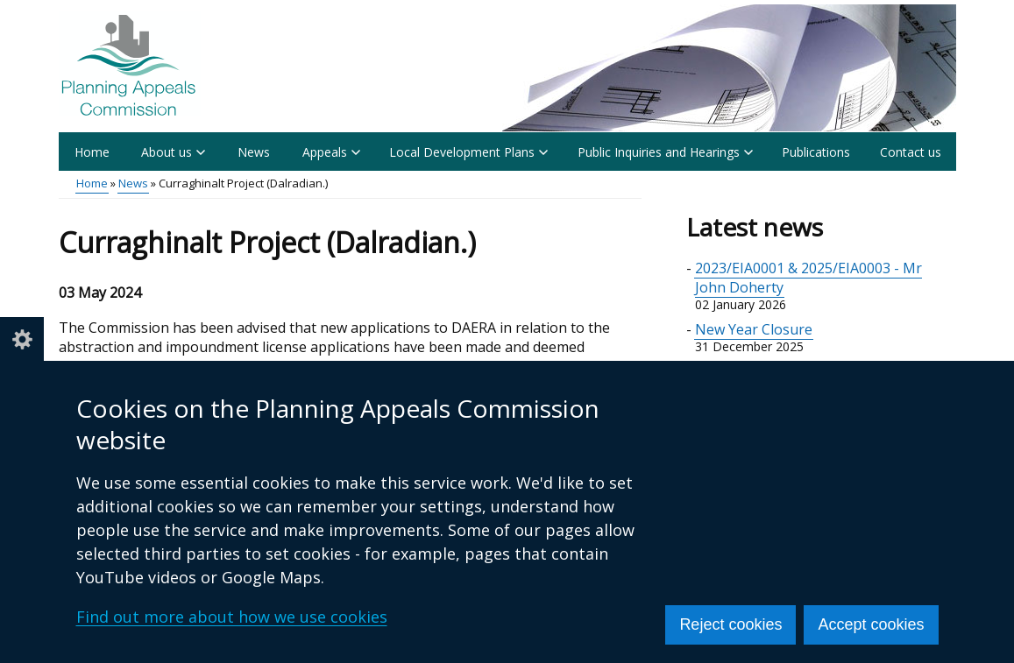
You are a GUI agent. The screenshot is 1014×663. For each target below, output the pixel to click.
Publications (816, 152)
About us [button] (173, 152)
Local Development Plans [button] (468, 152)
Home (92, 152)
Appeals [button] (331, 152)
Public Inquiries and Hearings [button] (665, 152)
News (254, 152)
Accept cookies (871, 624)
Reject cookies (730, 624)
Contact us (910, 152)
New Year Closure (753, 329)
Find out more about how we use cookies (231, 616)
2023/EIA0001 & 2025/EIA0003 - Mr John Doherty (808, 277)
